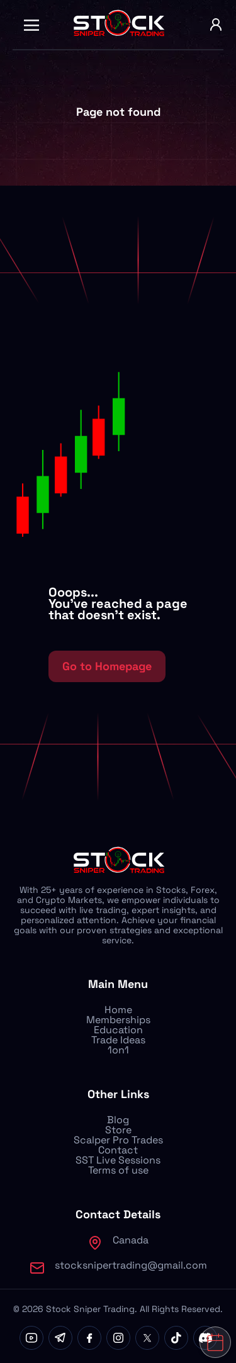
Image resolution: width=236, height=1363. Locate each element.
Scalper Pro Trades (118, 1140)
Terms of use (118, 1170)
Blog (118, 1119)
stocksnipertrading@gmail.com (131, 1265)
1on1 (118, 1050)
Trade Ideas (118, 1039)
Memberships (118, 1019)
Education (118, 1029)
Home (118, 1009)
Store (118, 1129)
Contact (118, 1150)
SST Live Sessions (118, 1160)
